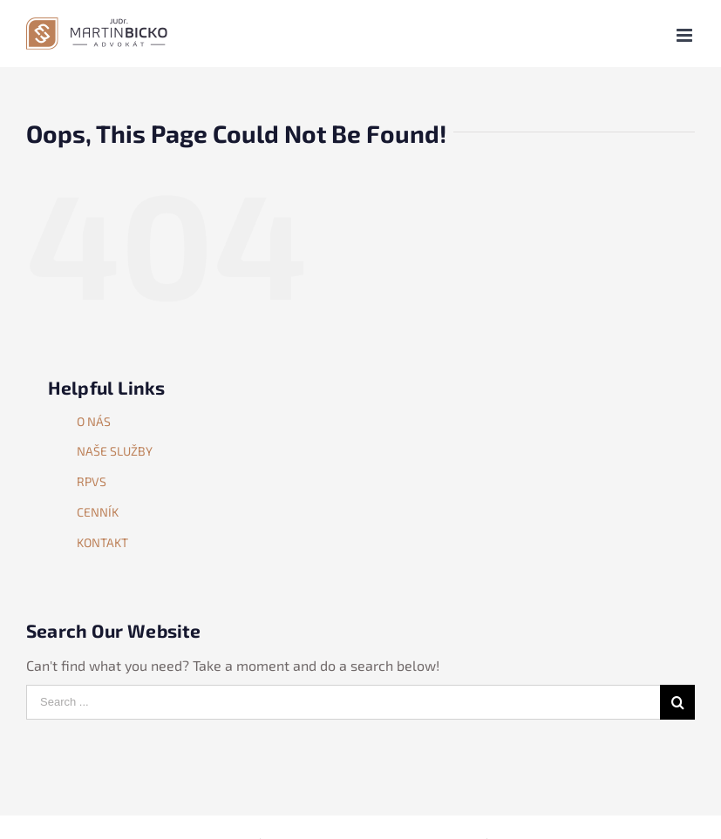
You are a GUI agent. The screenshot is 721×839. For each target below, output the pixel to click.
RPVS (91, 481)
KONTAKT (102, 542)
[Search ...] (343, 702)
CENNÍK (98, 511)
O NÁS (94, 421)
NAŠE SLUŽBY (115, 450)
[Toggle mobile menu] (686, 35)
